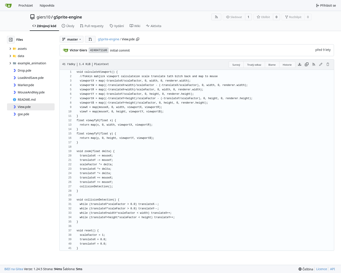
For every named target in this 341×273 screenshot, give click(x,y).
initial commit (120, 50)
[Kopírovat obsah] (306, 64)
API (332, 269)
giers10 (44, 17)
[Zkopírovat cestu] (137, 39)
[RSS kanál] (216, 17)
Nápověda (47, 5)
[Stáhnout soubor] (299, 64)
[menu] (306, 269)
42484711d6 (98, 50)
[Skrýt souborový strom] (11, 39)
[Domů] (8, 5)
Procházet (25, 5)
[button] (90, 39)
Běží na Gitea (13, 269)
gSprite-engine (67, 17)
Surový (236, 64)
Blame (272, 64)
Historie (287, 64)
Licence (321, 269)
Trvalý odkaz (254, 64)
